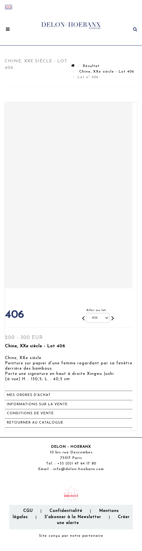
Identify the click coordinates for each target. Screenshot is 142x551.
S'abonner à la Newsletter (73, 517)
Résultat (91, 66)
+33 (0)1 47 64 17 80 (76, 463)
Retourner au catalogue (35, 422)
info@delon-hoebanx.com (78, 469)
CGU (28, 511)
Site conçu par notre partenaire (71, 536)
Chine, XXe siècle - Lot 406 (106, 71)
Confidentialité (65, 511)
